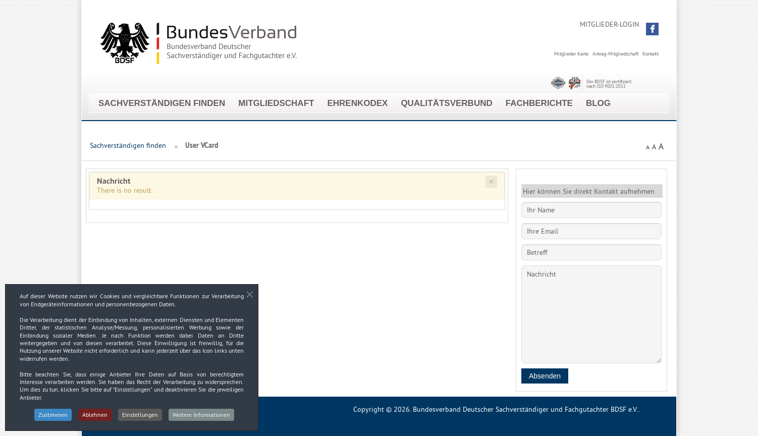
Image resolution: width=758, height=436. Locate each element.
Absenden (545, 376)
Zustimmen (53, 415)
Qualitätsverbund (446, 103)
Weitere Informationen (201, 415)
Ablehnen (94, 415)
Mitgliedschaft (276, 103)
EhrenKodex (357, 103)
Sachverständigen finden (161, 103)
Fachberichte (539, 103)
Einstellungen (140, 415)
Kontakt (650, 53)
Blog (598, 103)
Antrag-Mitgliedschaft (615, 53)
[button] (652, 29)
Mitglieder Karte (571, 53)
